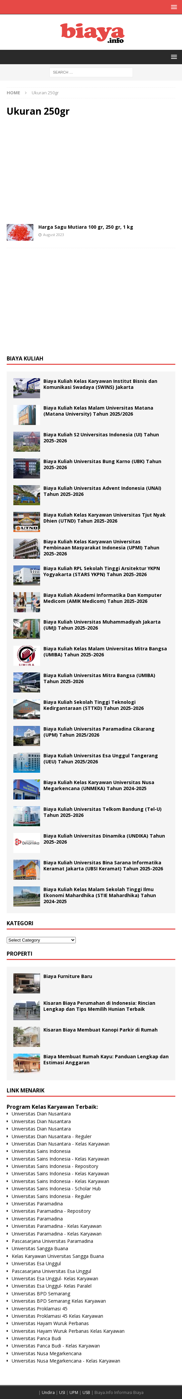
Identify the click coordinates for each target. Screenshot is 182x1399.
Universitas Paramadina (37, 1203)
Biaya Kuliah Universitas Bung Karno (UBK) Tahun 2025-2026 (102, 464)
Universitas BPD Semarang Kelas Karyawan (59, 1301)
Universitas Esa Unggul (36, 1263)
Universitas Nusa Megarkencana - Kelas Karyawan (66, 1361)
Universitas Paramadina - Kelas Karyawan (57, 1226)
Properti (19, 953)
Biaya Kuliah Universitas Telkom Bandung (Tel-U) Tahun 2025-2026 (102, 812)
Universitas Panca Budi (36, 1338)
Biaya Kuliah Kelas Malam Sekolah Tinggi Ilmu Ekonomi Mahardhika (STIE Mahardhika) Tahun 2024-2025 (99, 895)
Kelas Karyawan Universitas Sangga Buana (58, 1256)
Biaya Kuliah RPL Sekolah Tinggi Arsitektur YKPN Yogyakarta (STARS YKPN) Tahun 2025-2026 (101, 571)
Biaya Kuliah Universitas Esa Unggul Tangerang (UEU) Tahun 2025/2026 (100, 758)
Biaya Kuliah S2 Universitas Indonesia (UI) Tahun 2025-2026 (101, 437)
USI (62, 1392)
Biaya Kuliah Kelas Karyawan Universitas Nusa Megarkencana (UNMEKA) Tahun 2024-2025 (98, 785)
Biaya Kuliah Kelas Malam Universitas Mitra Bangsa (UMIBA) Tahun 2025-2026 (105, 651)
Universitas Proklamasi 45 (39, 1308)
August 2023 (53, 234)
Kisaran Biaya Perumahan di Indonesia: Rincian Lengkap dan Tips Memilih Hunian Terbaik (99, 1006)
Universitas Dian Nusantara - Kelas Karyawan (61, 1144)
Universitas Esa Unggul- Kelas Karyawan (55, 1278)
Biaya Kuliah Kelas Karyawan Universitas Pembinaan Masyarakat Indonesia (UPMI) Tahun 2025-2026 (101, 547)
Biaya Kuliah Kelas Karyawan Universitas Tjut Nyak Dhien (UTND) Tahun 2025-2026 (104, 518)
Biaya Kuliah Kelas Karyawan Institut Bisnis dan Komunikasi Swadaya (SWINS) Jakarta (100, 384)
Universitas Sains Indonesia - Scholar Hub (56, 1188)
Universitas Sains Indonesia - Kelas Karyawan (60, 1159)
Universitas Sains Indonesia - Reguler (51, 1196)
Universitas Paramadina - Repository (51, 1211)
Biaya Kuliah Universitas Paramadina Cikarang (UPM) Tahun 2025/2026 (99, 732)
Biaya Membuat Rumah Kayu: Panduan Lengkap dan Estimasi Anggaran (106, 1059)
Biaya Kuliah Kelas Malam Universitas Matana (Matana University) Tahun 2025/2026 (98, 411)
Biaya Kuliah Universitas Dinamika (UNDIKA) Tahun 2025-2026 (104, 839)
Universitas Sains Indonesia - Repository (55, 1166)
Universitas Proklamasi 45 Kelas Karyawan (57, 1316)
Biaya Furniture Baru (67, 976)
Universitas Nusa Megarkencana (46, 1353)
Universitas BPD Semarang (41, 1293)
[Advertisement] (91, 170)
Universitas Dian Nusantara (41, 1113)
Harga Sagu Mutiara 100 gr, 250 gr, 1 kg (85, 227)
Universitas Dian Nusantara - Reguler (52, 1136)
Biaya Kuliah (25, 358)
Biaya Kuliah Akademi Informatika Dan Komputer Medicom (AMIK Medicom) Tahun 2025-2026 (102, 598)
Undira (48, 1392)
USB (86, 1392)
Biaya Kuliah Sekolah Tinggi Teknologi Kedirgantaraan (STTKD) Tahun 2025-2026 (93, 705)
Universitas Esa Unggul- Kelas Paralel (52, 1286)
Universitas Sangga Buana (40, 1248)
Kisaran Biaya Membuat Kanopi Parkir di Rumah (100, 1030)
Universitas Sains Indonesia (41, 1151)
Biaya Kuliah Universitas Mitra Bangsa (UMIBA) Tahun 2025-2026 (99, 678)
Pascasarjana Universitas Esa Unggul (51, 1271)
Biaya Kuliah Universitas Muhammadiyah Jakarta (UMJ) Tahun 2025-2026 (102, 625)
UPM (73, 1392)
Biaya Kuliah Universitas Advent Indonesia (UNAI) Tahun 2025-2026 (102, 491)
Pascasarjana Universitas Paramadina (52, 1241)
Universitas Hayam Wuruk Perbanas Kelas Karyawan (68, 1331)
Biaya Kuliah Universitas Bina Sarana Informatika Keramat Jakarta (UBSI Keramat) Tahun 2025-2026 (103, 865)
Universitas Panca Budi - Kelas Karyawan (56, 1345)
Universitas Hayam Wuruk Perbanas (50, 1323)
